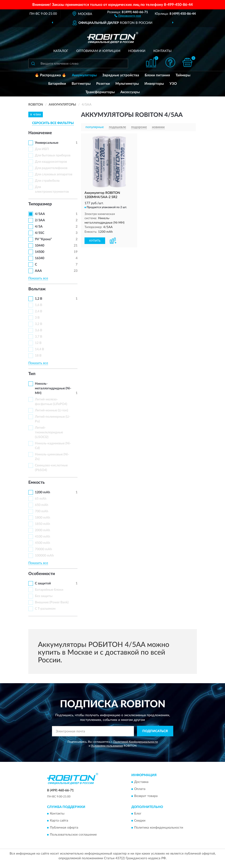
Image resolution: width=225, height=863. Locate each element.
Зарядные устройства (120, 75)
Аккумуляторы (84, 75)
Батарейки (57, 83)
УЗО (173, 83)
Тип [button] (31, 374)
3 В (37, 317)
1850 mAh (42, 524)
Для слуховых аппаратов (53, 174)
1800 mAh (42, 517)
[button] (127, 15)
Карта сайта (59, 820)
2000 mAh (42, 530)
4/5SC (39, 233)
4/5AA (40, 214)
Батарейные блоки (49, 589)
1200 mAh (42, 492)
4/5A (39, 226)
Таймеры (183, 75)
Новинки (136, 51)
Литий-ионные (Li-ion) (51, 410)
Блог (137, 813)
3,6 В (38, 330)
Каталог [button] (60, 51)
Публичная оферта (64, 828)
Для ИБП (42, 149)
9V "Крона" (43, 239)
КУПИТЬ (94, 240)
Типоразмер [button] (40, 204)
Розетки (103, 83)
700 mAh (41, 511)
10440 (39, 245)
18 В (38, 355)
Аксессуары (130, 92)
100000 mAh (44, 555)
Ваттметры (81, 83)
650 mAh (41, 505)
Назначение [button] (40, 133)
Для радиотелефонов (51, 168)
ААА (38, 271)
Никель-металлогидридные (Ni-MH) (53, 388)
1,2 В (38, 298)
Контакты (162, 51)
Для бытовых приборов (52, 155)
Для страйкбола (47, 180)
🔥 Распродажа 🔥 (50, 75)
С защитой (43, 583)
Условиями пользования (107, 745)
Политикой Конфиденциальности (135, 741)
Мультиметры (127, 83)
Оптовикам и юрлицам (98, 51)
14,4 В (39, 349)
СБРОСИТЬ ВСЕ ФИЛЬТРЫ (53, 123)
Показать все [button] (38, 278)
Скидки (139, 820)
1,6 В (38, 305)
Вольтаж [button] (37, 289)
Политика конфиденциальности (158, 828)
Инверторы (154, 83)
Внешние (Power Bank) (52, 602)
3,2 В (38, 324)
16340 (39, 258)
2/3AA (40, 220)
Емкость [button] (36, 482)
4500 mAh (42, 543)
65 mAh (40, 498)
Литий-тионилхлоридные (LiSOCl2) (49, 432)
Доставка (141, 782)
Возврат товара (146, 796)
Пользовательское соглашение (73, 835)
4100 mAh (42, 536)
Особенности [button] (41, 574)
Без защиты (43, 596)
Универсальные (46, 142)
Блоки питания (157, 75)
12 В (38, 343)
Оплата (139, 789)
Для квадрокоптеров (51, 161)
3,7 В (38, 336)
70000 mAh (43, 549)
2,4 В (38, 311)
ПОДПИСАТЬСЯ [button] (155, 731)
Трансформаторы (100, 92)
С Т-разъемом (45, 608)
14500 (39, 252)
